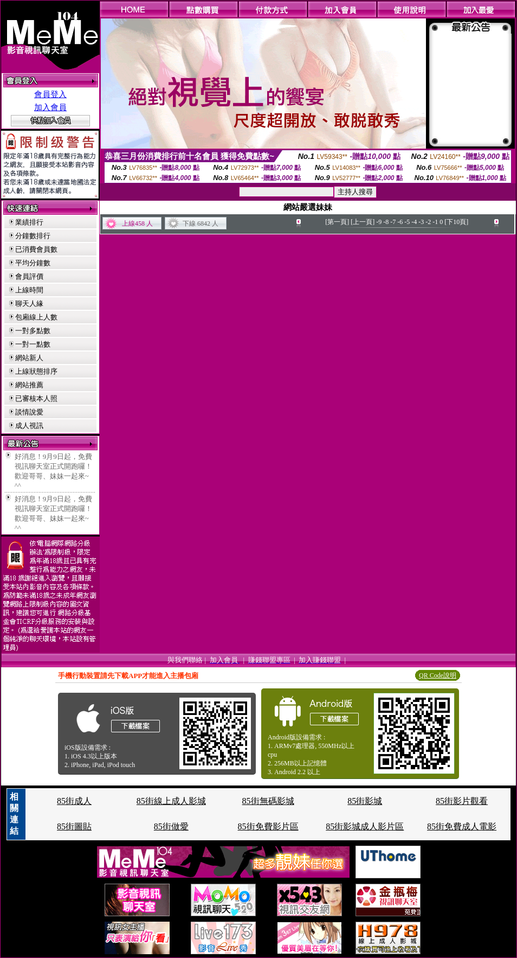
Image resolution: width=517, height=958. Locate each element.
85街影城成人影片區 (365, 826)
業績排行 (29, 222)
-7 (393, 222)
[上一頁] (362, 222)
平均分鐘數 (32, 263)
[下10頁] (456, 222)
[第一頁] (337, 222)
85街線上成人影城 (171, 801)
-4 (414, 222)
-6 (400, 222)
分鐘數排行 (32, 236)
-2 (428, 222)
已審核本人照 (36, 398)
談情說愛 (29, 412)
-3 (421, 222)
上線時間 (29, 290)
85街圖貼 (74, 826)
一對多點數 (32, 331)
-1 (435, 222)
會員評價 (29, 276)
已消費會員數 (36, 249)
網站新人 (29, 358)
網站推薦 (29, 385)
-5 (407, 222)
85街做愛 (171, 826)
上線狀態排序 (36, 371)
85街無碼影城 (268, 801)
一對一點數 (32, 344)
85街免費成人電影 (461, 826)
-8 (386, 222)
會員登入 (50, 94)
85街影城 (364, 801)
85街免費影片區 (268, 826)
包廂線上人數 (36, 317)
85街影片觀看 (462, 801)
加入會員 (50, 107)
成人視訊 (29, 425)
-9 (379, 222)
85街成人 (74, 801)
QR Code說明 (437, 675)
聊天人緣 (29, 303)
